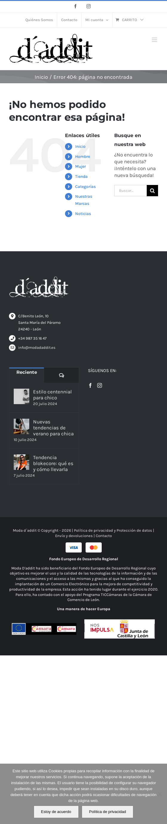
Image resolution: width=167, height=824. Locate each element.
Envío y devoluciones (74, 535)
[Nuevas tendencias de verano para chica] (21, 426)
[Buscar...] (130, 190)
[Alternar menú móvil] (155, 40)
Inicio (80, 146)
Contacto (104, 535)
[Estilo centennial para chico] (21, 396)
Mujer (80, 166)
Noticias (83, 213)
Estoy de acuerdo (56, 811)
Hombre (82, 156)
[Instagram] (99, 385)
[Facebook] (90, 385)
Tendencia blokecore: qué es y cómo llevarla (53, 463)
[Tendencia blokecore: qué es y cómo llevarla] (21, 462)
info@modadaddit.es (36, 347)
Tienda (81, 176)
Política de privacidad (107, 811)
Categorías (85, 186)
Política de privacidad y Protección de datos (113, 530)
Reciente (26, 372)
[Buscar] (152, 190)
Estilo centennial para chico (52, 395)
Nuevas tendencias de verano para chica (53, 428)
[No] (160, 794)
